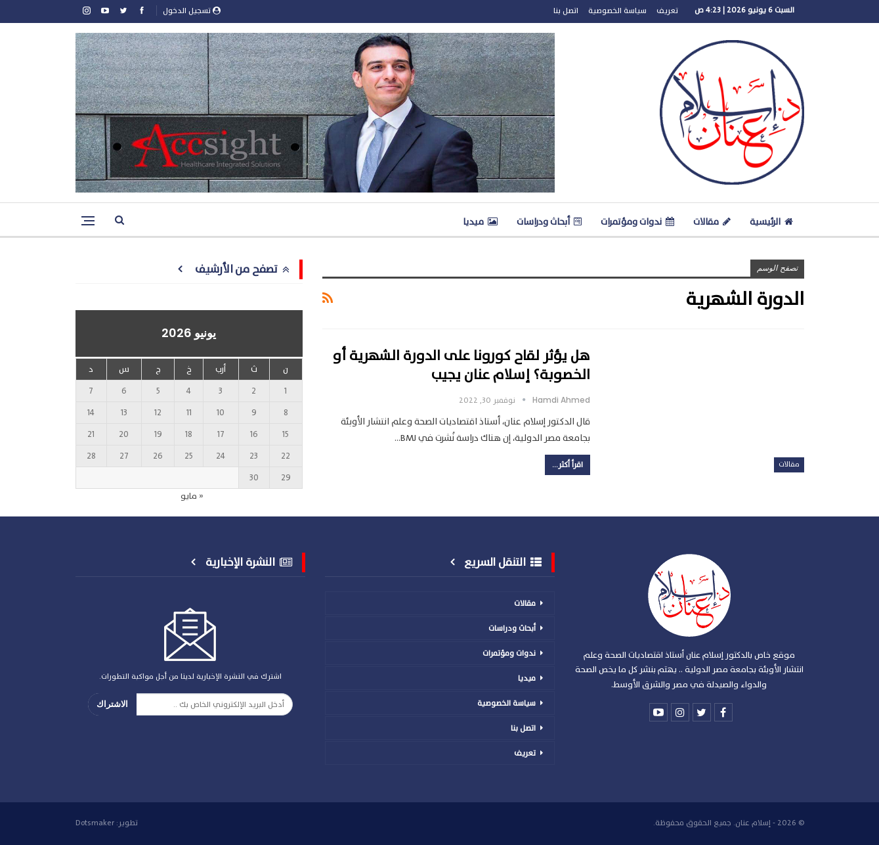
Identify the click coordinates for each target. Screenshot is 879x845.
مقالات (712, 221)
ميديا (480, 221)
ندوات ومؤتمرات (637, 221)
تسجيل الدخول (192, 10)
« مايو (192, 496)
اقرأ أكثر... (567, 464)
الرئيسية (771, 221)
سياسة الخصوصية (617, 10)
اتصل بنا (565, 10)
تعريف (667, 10)
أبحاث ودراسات (549, 221)
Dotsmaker (94, 822)
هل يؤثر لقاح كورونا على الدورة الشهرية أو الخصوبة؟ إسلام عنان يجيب (461, 365)
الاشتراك (112, 704)
